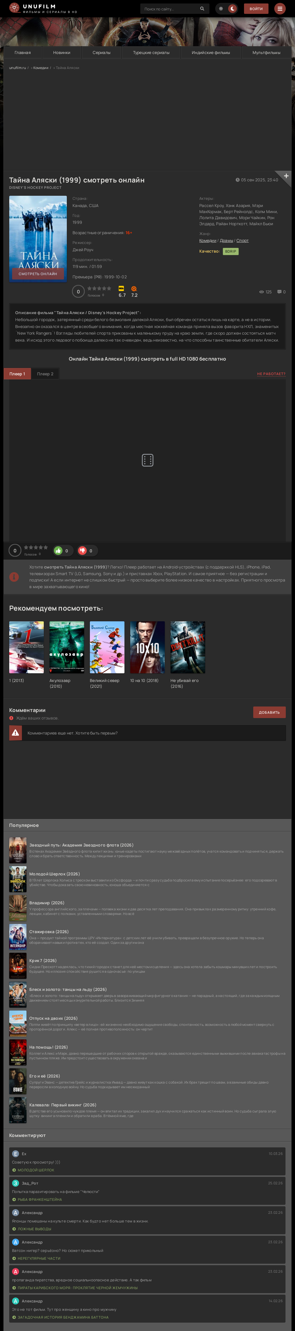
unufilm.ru (17, 67)
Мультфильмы (266, 52)
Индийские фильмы (211, 52)
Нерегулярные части (36, 1258)
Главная (23, 52)
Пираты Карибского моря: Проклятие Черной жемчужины (75, 1287)
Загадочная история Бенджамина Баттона (60, 1317)
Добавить (269, 712)
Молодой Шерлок (33, 1170)
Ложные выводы (31, 1228)
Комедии (40, 67)
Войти (256, 8)
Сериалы (101, 52)
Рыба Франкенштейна (37, 1199)
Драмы (226, 240)
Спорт (243, 240)
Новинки (61, 52)
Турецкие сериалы (151, 52)
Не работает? (271, 373)
